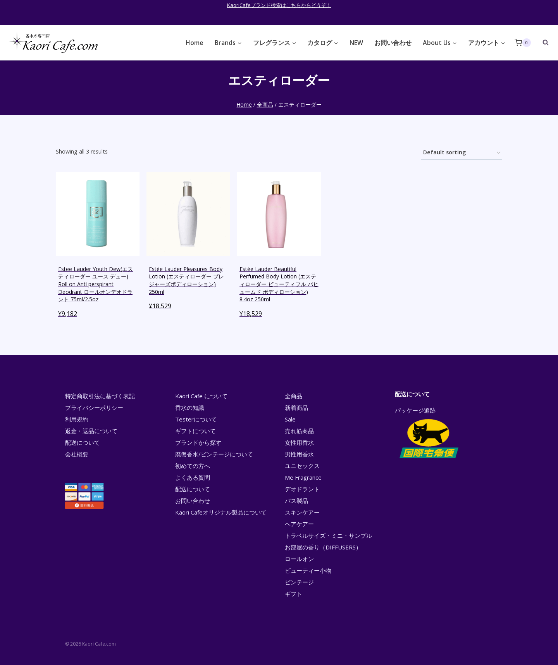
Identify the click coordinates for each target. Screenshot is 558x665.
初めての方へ (192, 466)
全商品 (293, 396)
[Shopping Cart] (523, 42)
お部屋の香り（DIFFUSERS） (323, 547)
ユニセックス (302, 466)
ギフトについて (195, 431)
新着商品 (296, 407)
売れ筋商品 (299, 431)
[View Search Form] (542, 43)
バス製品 (296, 500)
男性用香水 (299, 454)
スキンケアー (302, 512)
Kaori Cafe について (201, 396)
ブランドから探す (198, 442)
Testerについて (196, 419)
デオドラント (302, 489)
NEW (356, 42)
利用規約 (76, 419)
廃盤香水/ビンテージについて (214, 454)
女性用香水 (299, 442)
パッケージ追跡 (428, 433)
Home (194, 42)
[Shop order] (461, 153)
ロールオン (299, 559)
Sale (290, 419)
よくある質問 (192, 477)
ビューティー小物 (308, 570)
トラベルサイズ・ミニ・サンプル (328, 535)
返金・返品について (91, 431)
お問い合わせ (393, 42)
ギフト (293, 594)
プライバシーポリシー (94, 407)
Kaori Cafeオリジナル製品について (221, 512)
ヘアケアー (299, 524)
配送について (82, 442)
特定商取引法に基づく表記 (100, 396)
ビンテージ (299, 582)
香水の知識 (189, 407)
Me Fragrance (303, 477)
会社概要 (76, 454)
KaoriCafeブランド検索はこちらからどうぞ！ (279, 5)
